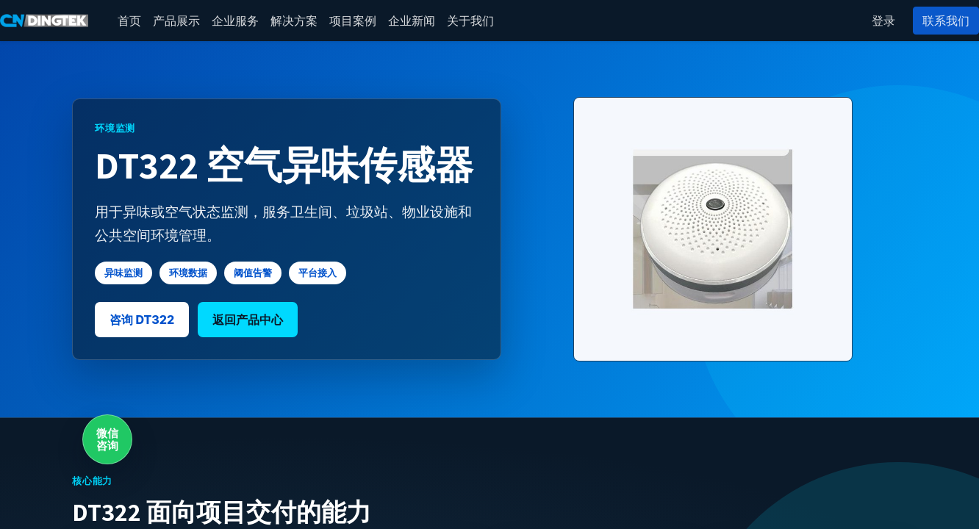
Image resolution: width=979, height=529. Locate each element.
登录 (883, 20)
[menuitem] (129, 20)
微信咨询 (107, 439)
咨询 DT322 (142, 319)
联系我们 (945, 20)
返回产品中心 (247, 319)
